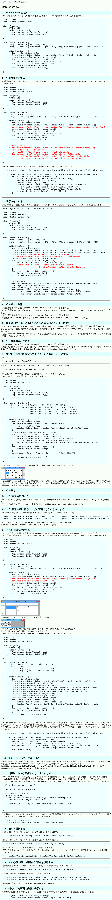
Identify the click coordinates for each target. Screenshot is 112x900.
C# (10, 2)
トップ (3, 2)
